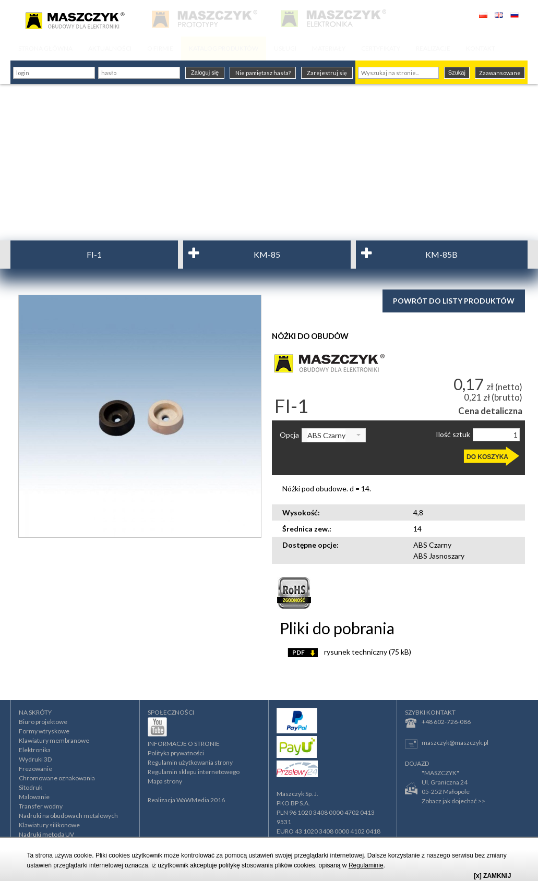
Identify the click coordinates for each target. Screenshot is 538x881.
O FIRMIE (160, 48)
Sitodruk (30, 787)
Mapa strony (165, 781)
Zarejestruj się (327, 72)
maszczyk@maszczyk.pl (446, 744)
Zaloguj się (205, 72)
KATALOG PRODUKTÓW (223, 48)
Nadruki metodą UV (46, 834)
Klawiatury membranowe (54, 740)
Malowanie (34, 797)
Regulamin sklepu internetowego (194, 772)
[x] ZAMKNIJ (492, 875)
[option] (140, 416)
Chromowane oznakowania (57, 778)
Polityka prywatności (176, 753)
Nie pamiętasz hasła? (263, 72)
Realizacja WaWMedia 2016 (186, 800)
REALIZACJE (433, 48)
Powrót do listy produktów (454, 300)
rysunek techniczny (349, 651)
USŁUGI (285, 48)
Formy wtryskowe (44, 731)
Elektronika (35, 750)
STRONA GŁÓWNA (45, 48)
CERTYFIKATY (380, 48)
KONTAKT (480, 48)
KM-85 (267, 254)
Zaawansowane (500, 72)
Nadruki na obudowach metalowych (68, 815)
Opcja (289, 435)
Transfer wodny (41, 806)
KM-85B (441, 254)
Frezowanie (35, 769)
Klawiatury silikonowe (49, 825)
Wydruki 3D (35, 759)
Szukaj (456, 72)
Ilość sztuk (453, 434)
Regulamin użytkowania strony (190, 762)
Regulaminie (366, 865)
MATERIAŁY (328, 48)
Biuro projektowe (43, 722)
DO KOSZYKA (487, 457)
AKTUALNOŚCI (109, 48)
